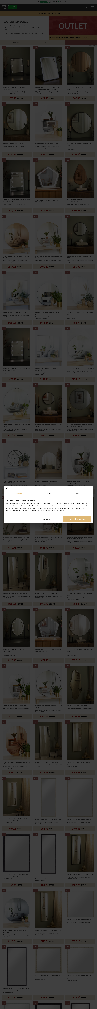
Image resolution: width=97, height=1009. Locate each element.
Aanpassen (48, 519)
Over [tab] (78, 493)
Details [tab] (48, 493)
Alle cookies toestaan (77, 519)
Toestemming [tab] (19, 493)
